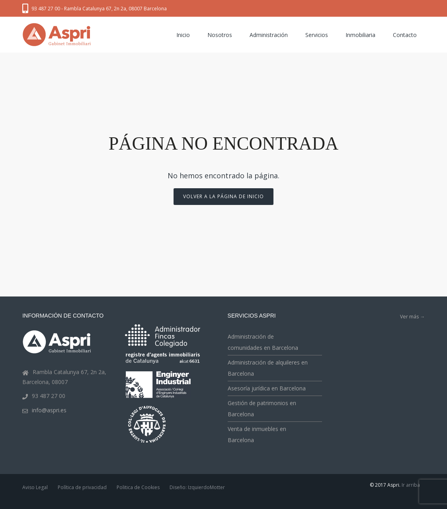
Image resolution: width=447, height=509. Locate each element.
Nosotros (219, 35)
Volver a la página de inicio (223, 196)
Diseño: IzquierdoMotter (197, 487)
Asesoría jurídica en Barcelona (267, 388)
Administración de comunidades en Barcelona (263, 342)
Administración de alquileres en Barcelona (268, 368)
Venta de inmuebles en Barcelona (257, 434)
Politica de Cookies (138, 487)
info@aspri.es (49, 410)
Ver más (412, 316)
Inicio (183, 35)
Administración (269, 35)
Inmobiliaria (360, 35)
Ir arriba (411, 485)
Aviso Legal (35, 487)
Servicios (316, 35)
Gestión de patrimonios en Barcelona (262, 408)
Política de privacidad (82, 487)
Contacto (405, 35)
